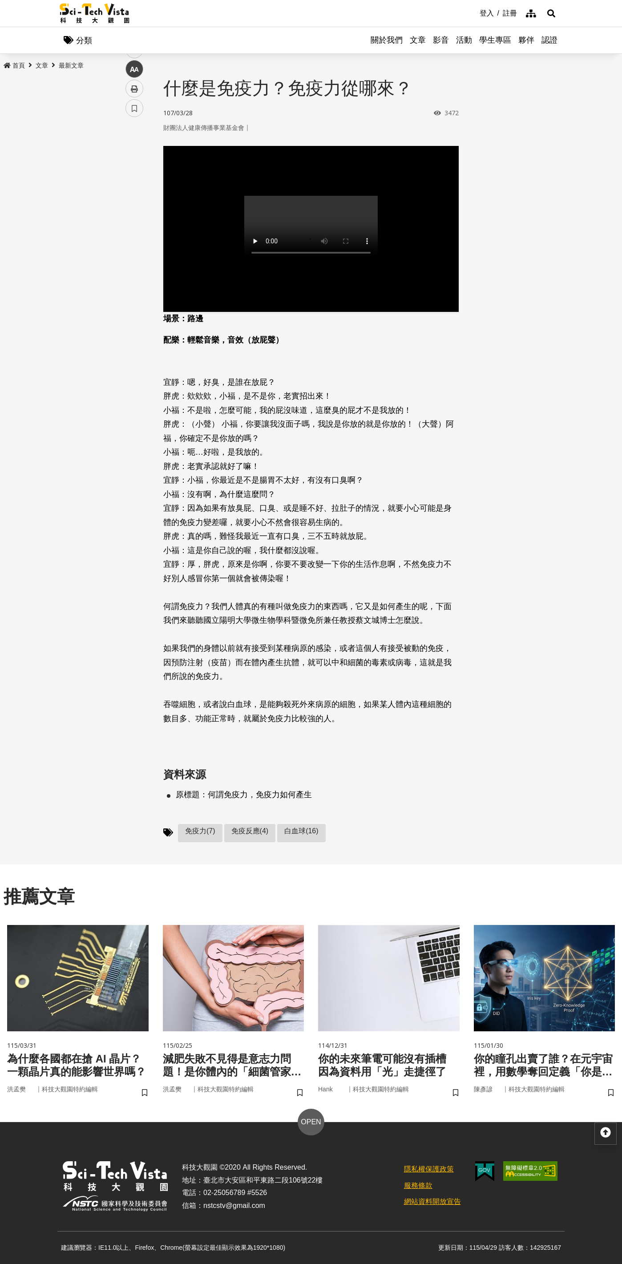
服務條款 (418, 1185)
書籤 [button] (134, 268)
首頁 (14, 65)
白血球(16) (301, 831)
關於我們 (387, 40)
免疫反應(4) (250, 831)
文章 (418, 40)
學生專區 (495, 40)
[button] (551, 13)
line (131, 209)
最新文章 (71, 65)
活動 (464, 40)
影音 (441, 40)
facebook (134, 170)
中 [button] (134, 229)
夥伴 (526, 40)
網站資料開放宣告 (432, 1201)
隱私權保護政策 (429, 1169)
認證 (549, 40)
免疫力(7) (200, 831)
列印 (134, 248)
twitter (134, 190)
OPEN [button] (311, 1122)
